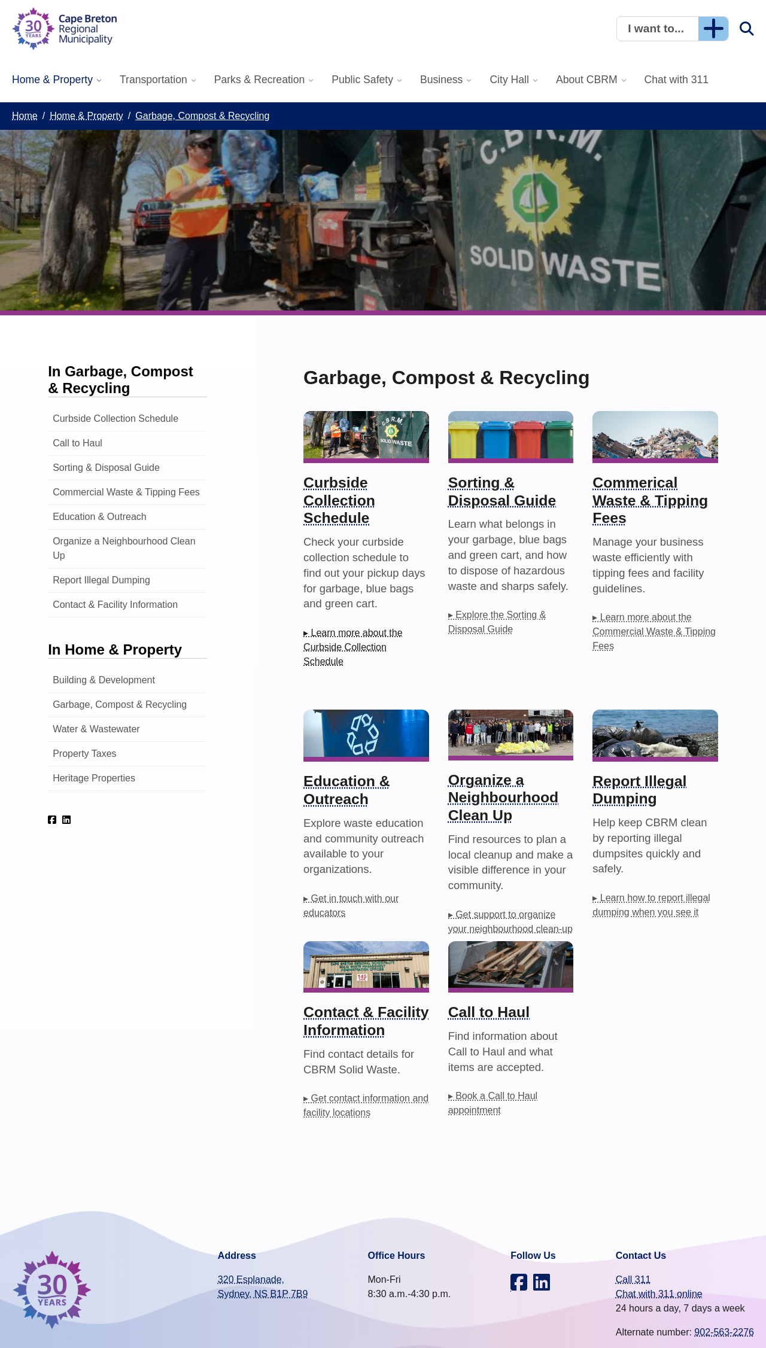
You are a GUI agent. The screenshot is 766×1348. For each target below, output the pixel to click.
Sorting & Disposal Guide (106, 467)
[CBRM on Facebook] (52, 819)
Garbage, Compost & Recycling (120, 704)
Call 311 (633, 1279)
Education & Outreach (100, 517)
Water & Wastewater (96, 729)
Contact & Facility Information (115, 605)
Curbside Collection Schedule (115, 418)
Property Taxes (84, 753)
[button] (672, 28)
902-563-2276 (724, 1332)
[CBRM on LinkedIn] (66, 819)
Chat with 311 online (659, 1294)
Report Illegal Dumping (101, 580)
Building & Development (104, 680)
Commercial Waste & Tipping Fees (126, 492)
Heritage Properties (94, 778)
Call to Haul (77, 443)
